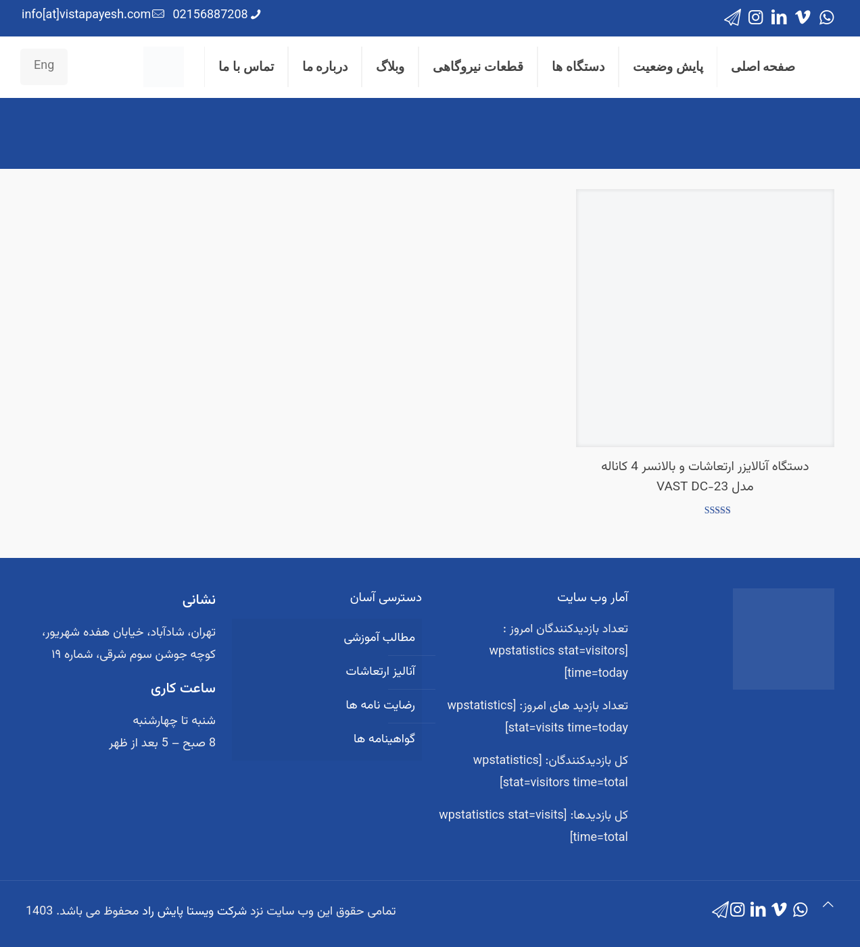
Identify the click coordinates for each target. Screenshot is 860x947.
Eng (44, 66)
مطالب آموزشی (379, 638)
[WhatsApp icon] (826, 18)
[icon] (732, 18)
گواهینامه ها (384, 739)
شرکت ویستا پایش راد (194, 911)
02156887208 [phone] (209, 15)
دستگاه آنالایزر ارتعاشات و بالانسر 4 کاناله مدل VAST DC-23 (705, 477)
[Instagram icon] (755, 18)
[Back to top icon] (828, 906)
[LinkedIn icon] (779, 18)
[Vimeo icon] (802, 18)
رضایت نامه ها (380, 705)
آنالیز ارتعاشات (380, 672)
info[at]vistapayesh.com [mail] (86, 15)
